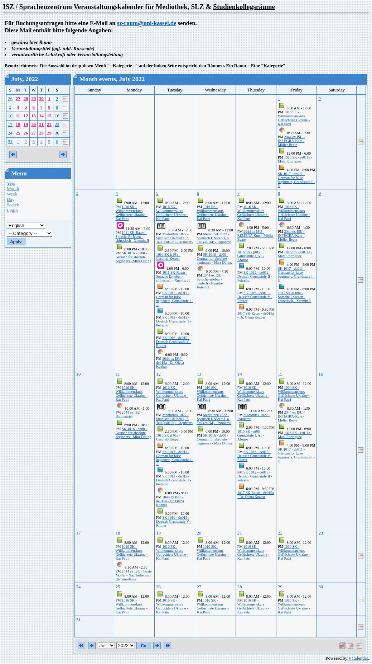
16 (57, 115)
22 (49, 124)
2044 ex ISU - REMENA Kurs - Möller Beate (255, 235)
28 (26, 98)
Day (10, 199)
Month (13, 188)
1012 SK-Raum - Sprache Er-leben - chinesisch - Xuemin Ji (294, 297)
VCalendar (358, 658)
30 (41, 98)
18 (18, 124)
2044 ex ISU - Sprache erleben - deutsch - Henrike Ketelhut (210, 281)
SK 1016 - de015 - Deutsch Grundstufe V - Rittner (173, 342)
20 (33, 124)
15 (49, 115)
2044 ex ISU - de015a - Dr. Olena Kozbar (170, 362)
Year (11, 183)
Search (13, 204)
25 (18, 133)
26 (10, 98)
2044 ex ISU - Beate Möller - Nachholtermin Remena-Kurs (134, 575)
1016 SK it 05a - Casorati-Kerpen (168, 256)
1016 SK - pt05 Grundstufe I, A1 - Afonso (250, 256)
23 (57, 124)
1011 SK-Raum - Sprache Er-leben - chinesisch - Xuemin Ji (132, 236)
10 (10, 115)
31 (10, 141)
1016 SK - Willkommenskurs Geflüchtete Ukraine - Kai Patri (294, 118)
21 (41, 124)
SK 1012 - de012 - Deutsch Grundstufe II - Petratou (173, 321)
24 (10, 133)
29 (33, 98)
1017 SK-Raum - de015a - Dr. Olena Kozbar (255, 315)
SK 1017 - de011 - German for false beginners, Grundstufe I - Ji (296, 180)
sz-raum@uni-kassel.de (147, 23)
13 (33, 115)
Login (12, 210)
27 (18, 98)
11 (18, 115)
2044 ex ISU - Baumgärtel (129, 414)
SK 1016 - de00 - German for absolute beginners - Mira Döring (133, 257)
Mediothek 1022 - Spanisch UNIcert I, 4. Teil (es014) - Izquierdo (214, 238)
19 (26, 124)
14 (41, 115)
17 (10, 124)
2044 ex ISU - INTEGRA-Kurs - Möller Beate (291, 141)
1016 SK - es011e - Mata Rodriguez (295, 159)
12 (26, 115)
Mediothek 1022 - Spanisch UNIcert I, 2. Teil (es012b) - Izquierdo (174, 238)
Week (12, 194)
